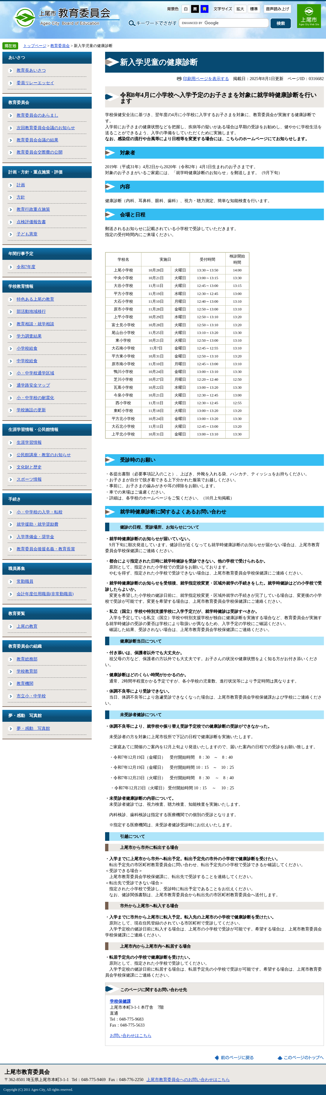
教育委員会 (60, 45)
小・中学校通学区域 (35, 373)
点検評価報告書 (31, 221)
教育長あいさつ (31, 70)
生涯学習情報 (29, 442)
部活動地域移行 (31, 311)
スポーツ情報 (29, 479)
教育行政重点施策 (33, 209)
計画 (21, 184)
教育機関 (25, 683)
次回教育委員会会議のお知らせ (46, 127)
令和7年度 (26, 266)
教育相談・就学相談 (35, 323)
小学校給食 (27, 348)
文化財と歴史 (29, 467)
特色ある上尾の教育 (35, 299)
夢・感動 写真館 (33, 728)
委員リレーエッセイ (35, 82)
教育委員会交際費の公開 (40, 152)
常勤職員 (25, 581)
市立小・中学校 (31, 695)
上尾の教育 (27, 626)
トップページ (34, 45)
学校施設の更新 (31, 409)
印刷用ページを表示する (206, 78)
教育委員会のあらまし (37, 115)
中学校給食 (27, 360)
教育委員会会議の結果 (37, 140)
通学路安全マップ (33, 385)
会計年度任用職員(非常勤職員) (45, 593)
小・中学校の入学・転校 (40, 512)
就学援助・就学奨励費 (37, 524)
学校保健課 (120, 1001)
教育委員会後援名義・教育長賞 (46, 548)
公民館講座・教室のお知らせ (44, 454)
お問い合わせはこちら (131, 1035)
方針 (21, 197)
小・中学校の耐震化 (35, 397)
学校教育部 (27, 671)
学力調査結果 (29, 336)
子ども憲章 (27, 234)
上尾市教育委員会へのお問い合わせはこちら (188, 1079)
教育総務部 (27, 659)
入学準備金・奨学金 (35, 536)
